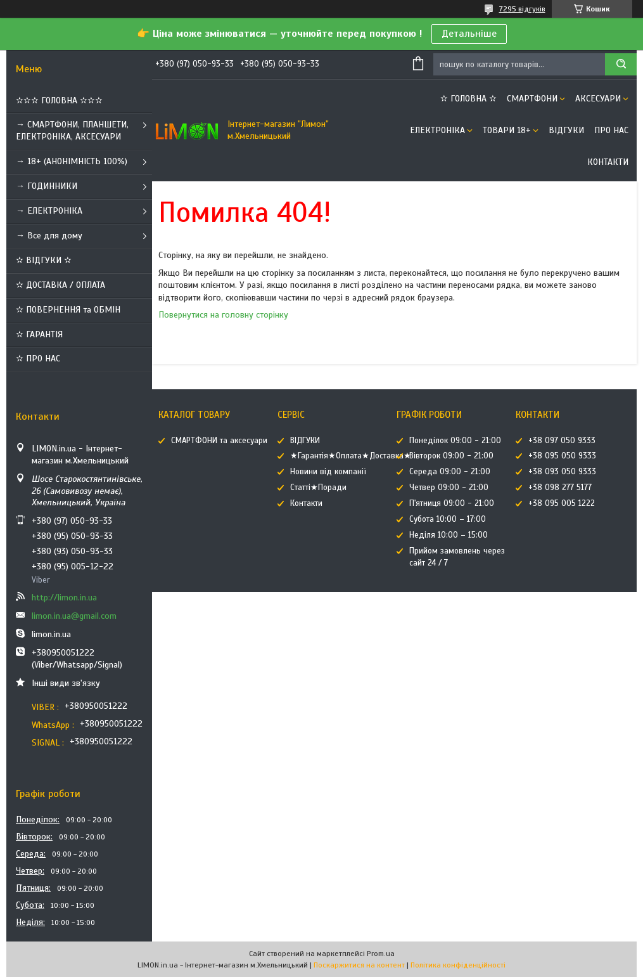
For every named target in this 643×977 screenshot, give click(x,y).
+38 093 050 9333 (562, 472)
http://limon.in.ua (64, 597)
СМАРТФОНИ (532, 98)
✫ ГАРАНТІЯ (39, 334)
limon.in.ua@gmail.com (74, 616)
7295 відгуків (522, 8)
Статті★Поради (318, 487)
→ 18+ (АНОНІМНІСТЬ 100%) (71, 161)
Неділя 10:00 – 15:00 (448, 535)
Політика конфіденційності (458, 965)
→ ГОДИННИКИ (46, 186)
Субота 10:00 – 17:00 (447, 519)
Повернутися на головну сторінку (223, 314)
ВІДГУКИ (566, 130)
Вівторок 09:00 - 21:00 (451, 456)
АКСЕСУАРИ (598, 98)
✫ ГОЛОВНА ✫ (468, 98)
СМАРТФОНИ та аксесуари (219, 441)
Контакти (607, 162)
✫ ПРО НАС (38, 358)
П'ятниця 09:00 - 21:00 (451, 503)
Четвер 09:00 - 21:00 (448, 487)
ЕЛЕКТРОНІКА (437, 130)
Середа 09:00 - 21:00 (449, 472)
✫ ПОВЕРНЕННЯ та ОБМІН (68, 309)
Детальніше (469, 33)
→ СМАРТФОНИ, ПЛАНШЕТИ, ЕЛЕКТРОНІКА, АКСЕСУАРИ (72, 130)
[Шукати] (621, 64)
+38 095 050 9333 (562, 456)
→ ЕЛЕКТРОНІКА (49, 210)
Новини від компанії (328, 472)
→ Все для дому (49, 235)
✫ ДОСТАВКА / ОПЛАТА (60, 285)
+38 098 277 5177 (560, 487)
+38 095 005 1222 (561, 503)
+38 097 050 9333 (561, 441)
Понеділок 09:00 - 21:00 (455, 441)
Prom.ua (381, 953)
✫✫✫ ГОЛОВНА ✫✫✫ (59, 100)
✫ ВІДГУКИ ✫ (44, 260)
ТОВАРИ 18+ (507, 130)
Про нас (611, 130)
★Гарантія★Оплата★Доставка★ (350, 456)
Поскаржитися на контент (359, 965)
